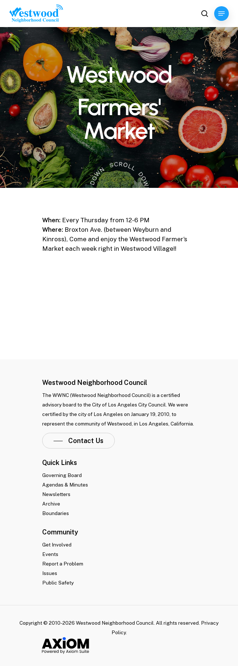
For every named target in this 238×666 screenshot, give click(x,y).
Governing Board (62, 475)
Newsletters (56, 494)
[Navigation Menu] (221, 13)
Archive (51, 504)
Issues (49, 573)
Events (50, 554)
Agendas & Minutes (65, 485)
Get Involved (57, 545)
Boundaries (55, 513)
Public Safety (58, 583)
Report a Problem (62, 564)
